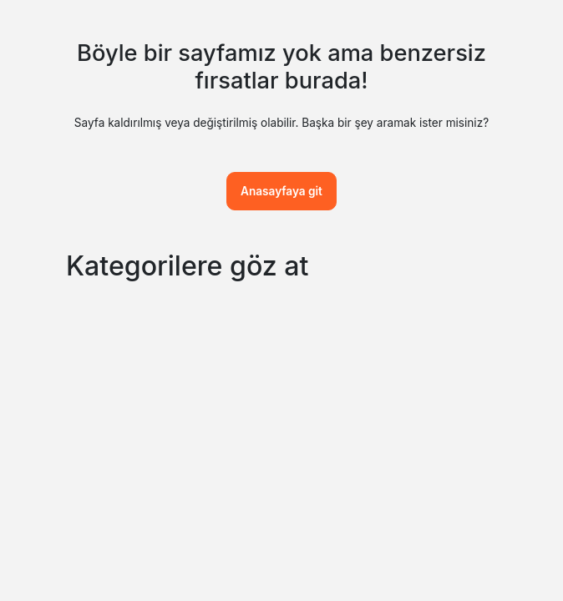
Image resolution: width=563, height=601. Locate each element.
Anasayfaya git (281, 191)
